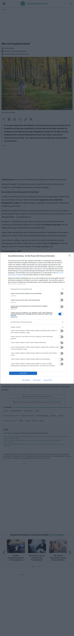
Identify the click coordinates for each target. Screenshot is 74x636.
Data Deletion (26, 380)
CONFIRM (23, 373)
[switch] (60, 293)
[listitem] (37, 289)
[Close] (70, 256)
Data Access (37, 380)
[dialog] (37, 318)
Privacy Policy (48, 380)
